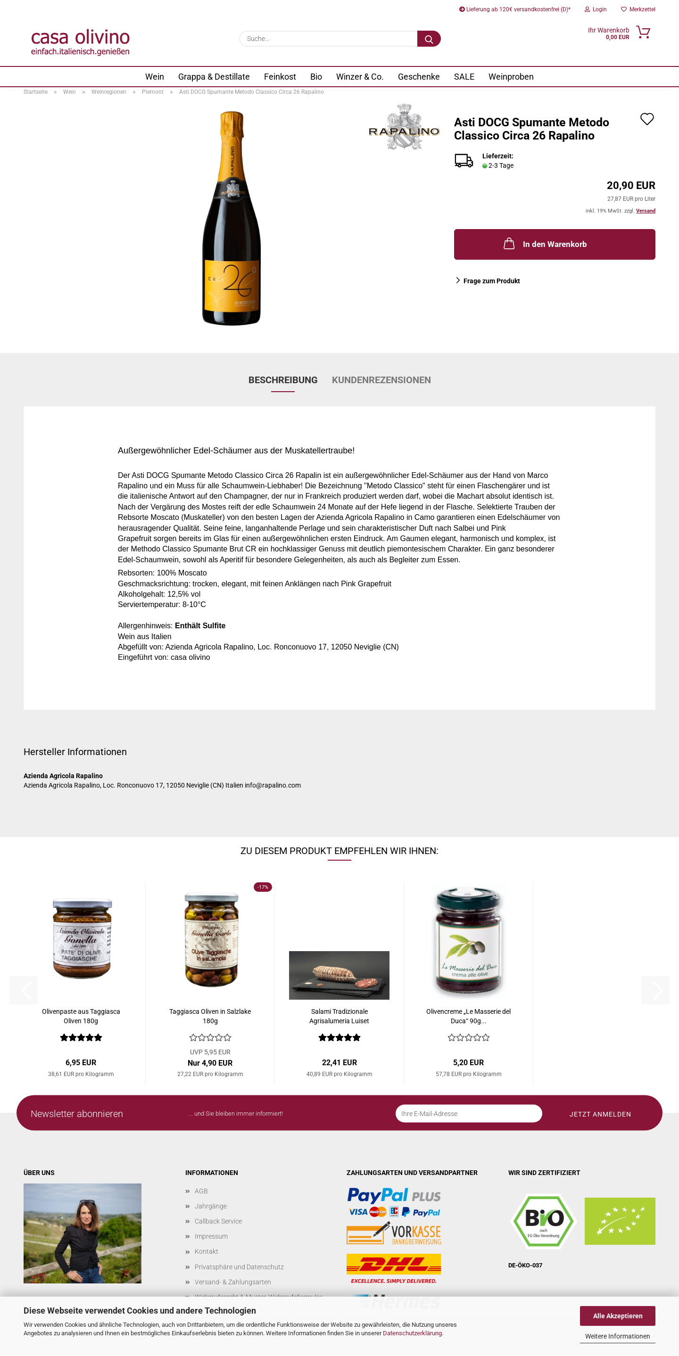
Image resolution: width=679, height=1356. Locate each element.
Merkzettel (638, 9)
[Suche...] (429, 39)
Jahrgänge (211, 1206)
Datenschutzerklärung (412, 1333)
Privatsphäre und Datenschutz (239, 1267)
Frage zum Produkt (492, 281)
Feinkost (280, 77)
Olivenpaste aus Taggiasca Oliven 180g (81, 1016)
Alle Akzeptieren (618, 1316)
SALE (464, 77)
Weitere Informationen (617, 1336)
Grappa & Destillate (214, 77)
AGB (201, 1191)
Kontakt (206, 1251)
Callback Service (218, 1221)
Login (596, 9)
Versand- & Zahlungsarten (233, 1282)
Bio (316, 77)
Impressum (211, 1236)
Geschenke (419, 77)
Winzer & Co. (360, 77)
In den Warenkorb (544, 243)
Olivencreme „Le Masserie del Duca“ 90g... (468, 1016)
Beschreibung (283, 380)
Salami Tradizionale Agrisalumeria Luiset (339, 1016)
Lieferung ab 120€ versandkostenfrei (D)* (515, 9)
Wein (154, 77)
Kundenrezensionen (381, 380)
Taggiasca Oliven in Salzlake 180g (210, 1016)
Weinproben (511, 77)
